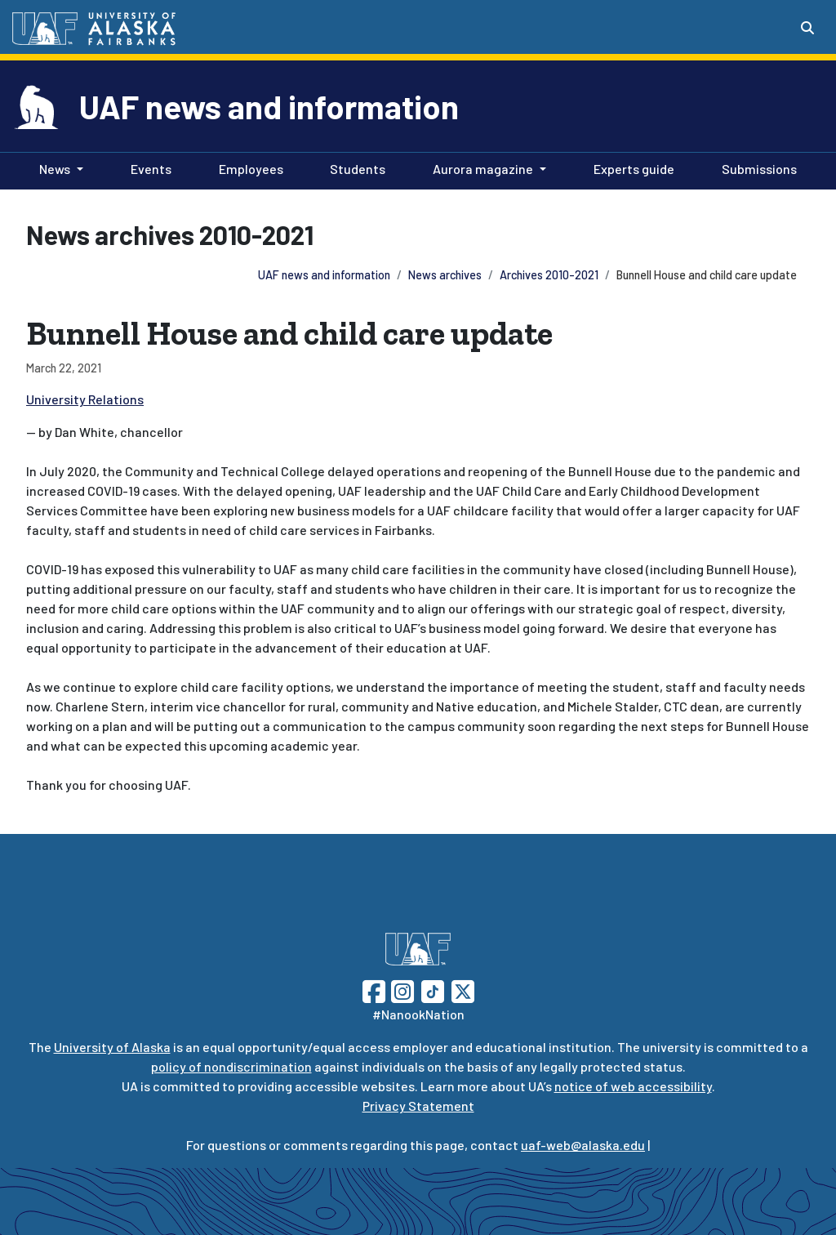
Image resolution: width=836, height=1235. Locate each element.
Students (354, 167)
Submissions (756, 167)
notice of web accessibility (633, 1086)
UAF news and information (269, 106)
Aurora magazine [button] (483, 168)
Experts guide (630, 167)
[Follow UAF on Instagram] (401, 989)
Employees (247, 167)
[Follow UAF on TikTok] (432, 989)
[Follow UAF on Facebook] (373, 989)
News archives (445, 275)
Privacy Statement (418, 1105)
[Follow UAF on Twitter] (462, 989)
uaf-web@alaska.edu (583, 1145)
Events (147, 167)
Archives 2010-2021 (549, 275)
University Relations (85, 399)
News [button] (54, 168)
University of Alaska (112, 1046)
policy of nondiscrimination (231, 1066)
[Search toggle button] (807, 27)
